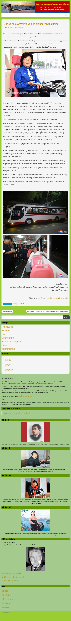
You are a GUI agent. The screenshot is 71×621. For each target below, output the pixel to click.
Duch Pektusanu (7, 311)
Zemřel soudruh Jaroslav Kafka (11, 573)
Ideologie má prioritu (8, 348)
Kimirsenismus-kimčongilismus (12, 341)
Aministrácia (5, 607)
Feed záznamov (6, 594)
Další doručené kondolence (9, 580)
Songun (4, 345)
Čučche (4, 334)
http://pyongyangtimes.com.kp (57, 298)
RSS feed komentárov (8, 599)
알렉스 (14, 304)
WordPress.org (6, 603)
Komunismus (6, 330)
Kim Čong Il (8, 364)
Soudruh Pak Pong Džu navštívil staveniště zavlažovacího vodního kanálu (47, 311)
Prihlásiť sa (5, 590)
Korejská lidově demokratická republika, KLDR (18, 412)
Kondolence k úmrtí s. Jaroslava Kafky (13, 576)
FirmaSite (7, 612)
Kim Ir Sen (8, 359)
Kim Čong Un (9, 369)
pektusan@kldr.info (26, 395)
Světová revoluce (7, 326)
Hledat (66, 317)
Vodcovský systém (8, 337)
